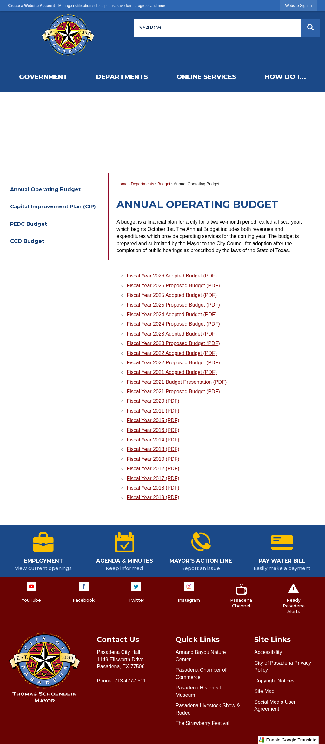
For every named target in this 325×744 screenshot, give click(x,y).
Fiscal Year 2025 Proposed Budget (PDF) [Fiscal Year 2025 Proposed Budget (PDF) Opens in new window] (173, 305)
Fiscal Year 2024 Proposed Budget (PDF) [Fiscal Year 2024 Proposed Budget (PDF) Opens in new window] (173, 324)
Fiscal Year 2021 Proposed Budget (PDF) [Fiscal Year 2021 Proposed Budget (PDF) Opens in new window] (173, 391)
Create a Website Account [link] (31, 5)
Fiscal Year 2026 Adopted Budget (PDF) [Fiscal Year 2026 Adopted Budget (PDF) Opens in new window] (172, 275)
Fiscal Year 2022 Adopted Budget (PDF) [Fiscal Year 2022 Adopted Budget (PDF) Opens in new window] (172, 353)
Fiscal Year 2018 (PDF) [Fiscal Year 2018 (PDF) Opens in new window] (153, 488)
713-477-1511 (130, 680)
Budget (163, 183)
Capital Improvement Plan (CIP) (53, 207)
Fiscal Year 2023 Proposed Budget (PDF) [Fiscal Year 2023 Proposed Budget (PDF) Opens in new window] (173, 343)
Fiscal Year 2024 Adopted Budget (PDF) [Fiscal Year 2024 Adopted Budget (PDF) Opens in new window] (172, 314)
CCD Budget (27, 241)
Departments (142, 183)
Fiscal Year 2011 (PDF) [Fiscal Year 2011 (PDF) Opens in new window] (153, 411)
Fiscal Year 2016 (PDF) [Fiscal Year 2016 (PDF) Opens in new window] (153, 430)
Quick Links (198, 639)
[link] (298, 5)
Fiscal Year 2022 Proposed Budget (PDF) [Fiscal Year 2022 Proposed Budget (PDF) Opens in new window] (173, 362)
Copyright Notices (274, 680)
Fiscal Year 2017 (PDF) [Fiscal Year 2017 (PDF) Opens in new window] (153, 478)
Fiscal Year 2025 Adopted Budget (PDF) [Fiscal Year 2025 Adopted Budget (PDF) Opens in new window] (172, 295)
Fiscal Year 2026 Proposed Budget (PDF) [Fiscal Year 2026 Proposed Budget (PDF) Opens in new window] (173, 285)
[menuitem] (43, 76)
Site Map (264, 691)
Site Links (272, 639)
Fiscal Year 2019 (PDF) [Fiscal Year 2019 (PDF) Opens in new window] (153, 497)
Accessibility (268, 652)
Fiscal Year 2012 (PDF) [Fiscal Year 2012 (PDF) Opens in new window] (153, 468)
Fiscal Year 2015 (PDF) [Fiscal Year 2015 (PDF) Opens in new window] (153, 420)
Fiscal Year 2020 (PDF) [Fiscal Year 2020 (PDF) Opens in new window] (153, 401)
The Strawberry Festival (202, 723)
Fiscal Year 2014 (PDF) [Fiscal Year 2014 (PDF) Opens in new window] (153, 439)
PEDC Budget (28, 224)
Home (121, 183)
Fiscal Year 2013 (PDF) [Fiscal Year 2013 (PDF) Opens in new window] (153, 449)
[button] (310, 28)
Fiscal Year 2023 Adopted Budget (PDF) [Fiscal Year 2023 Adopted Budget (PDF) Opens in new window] (172, 333)
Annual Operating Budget (45, 189)
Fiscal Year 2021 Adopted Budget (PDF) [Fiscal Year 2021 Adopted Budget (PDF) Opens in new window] (172, 372)
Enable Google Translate (287, 740)
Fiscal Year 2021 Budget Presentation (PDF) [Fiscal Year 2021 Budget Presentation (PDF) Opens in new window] (177, 382)
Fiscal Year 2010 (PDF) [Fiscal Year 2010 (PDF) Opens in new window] (153, 459)
